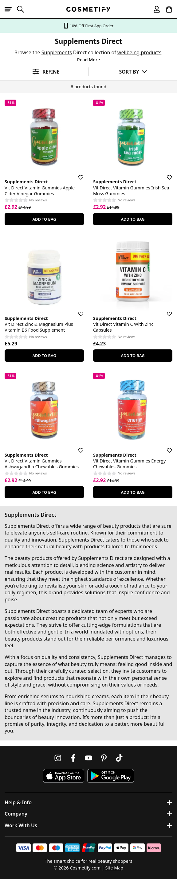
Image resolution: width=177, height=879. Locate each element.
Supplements (56, 52)
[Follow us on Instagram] (58, 758)
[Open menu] (11, 9)
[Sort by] (133, 71)
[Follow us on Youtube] (88, 758)
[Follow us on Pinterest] (104, 758)
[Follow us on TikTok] (119, 758)
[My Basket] (166, 9)
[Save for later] (76, 173)
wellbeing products (139, 52)
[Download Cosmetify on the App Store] (63, 776)
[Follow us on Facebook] (73, 758)
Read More (88, 60)
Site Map (114, 868)
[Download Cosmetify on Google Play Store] (110, 776)
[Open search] (23, 9)
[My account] (154, 9)
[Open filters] (44, 71)
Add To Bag (44, 219)
